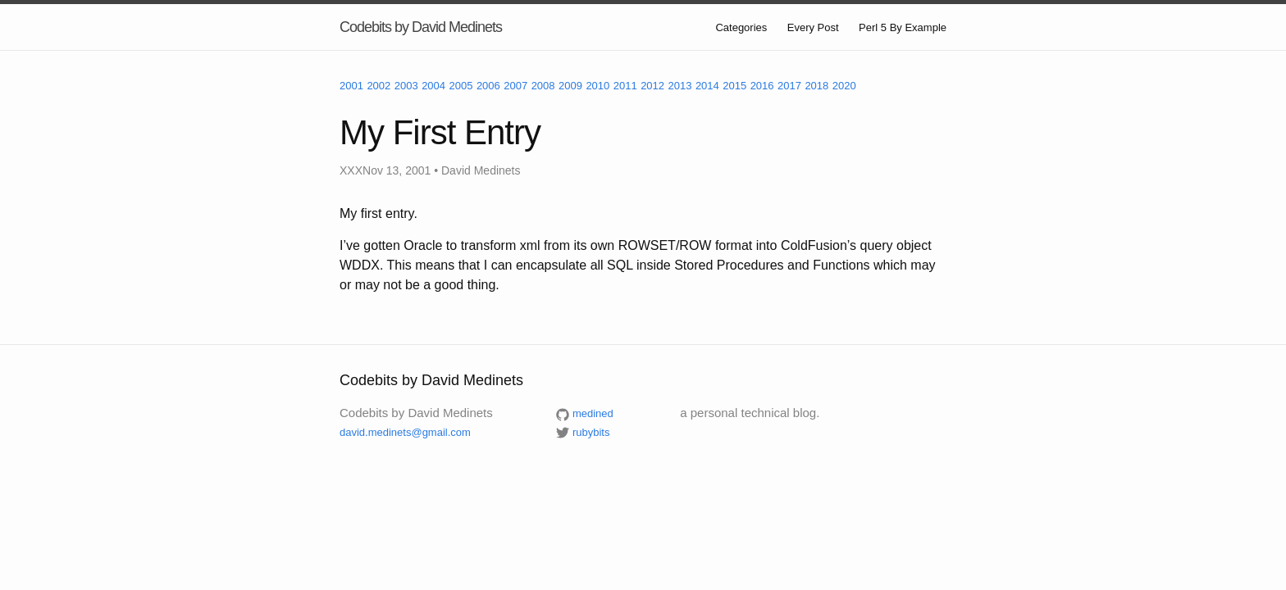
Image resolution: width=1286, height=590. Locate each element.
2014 (707, 85)
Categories (741, 27)
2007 (515, 85)
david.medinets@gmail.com (405, 432)
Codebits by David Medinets (421, 27)
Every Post (813, 27)
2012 (652, 85)
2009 (570, 85)
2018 (816, 85)
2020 (844, 85)
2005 (461, 85)
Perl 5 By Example (902, 27)
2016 (762, 85)
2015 (734, 85)
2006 (488, 85)
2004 (433, 85)
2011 (625, 85)
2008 (543, 85)
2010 (597, 85)
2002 (378, 85)
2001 (351, 85)
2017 (789, 85)
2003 (406, 85)
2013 (680, 85)
